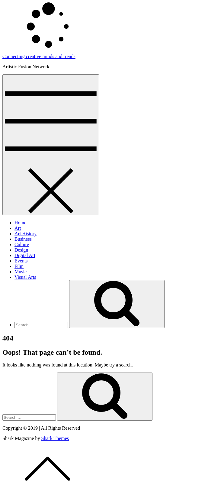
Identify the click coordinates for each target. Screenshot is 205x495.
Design (21, 249)
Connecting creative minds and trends (38, 56)
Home (20, 222)
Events (21, 260)
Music (20, 271)
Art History (25, 233)
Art (17, 228)
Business (23, 239)
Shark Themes (55, 438)
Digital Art (24, 255)
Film (19, 266)
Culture (21, 244)
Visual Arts (25, 277)
